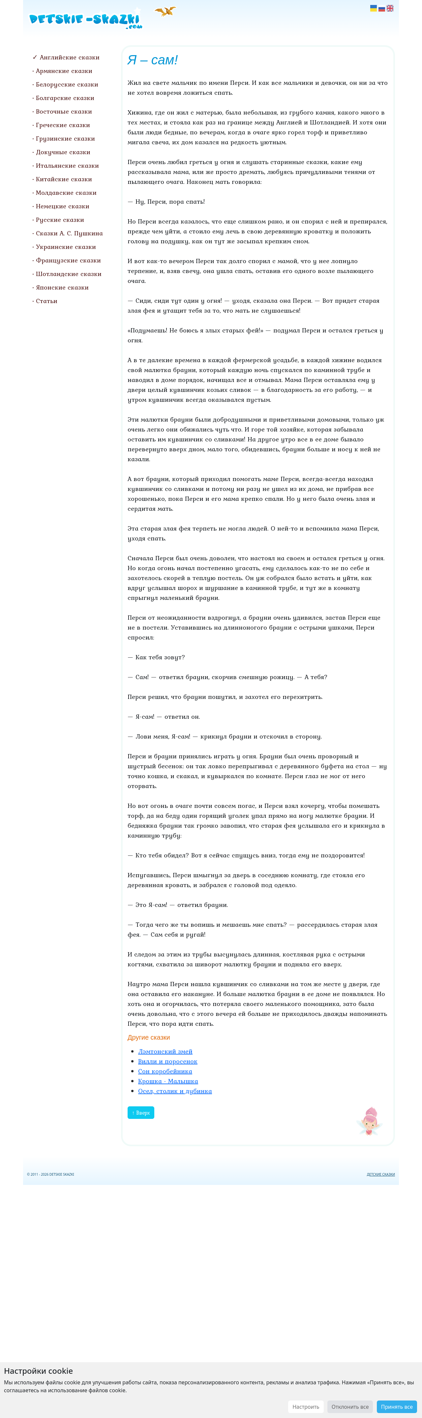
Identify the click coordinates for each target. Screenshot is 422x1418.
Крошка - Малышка (168, 1081)
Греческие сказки (63, 125)
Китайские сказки (64, 179)
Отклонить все (350, 1406)
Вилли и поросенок (167, 1061)
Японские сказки (62, 287)
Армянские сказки (64, 71)
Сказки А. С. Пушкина (69, 233)
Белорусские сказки (67, 84)
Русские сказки (60, 220)
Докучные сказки (63, 152)
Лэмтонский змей (165, 1051)
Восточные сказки (64, 111)
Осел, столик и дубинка (175, 1091)
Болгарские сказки (65, 98)
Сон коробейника (165, 1071)
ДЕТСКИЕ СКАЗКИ (381, 1174)
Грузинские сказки (65, 138)
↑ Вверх (141, 1113)
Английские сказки (70, 57)
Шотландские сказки (69, 274)
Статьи (46, 301)
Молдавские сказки (66, 192)
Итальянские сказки (67, 165)
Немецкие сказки (62, 206)
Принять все (397, 1406)
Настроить (305, 1406)
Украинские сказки (66, 247)
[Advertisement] (211, 1300)
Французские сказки (68, 260)
